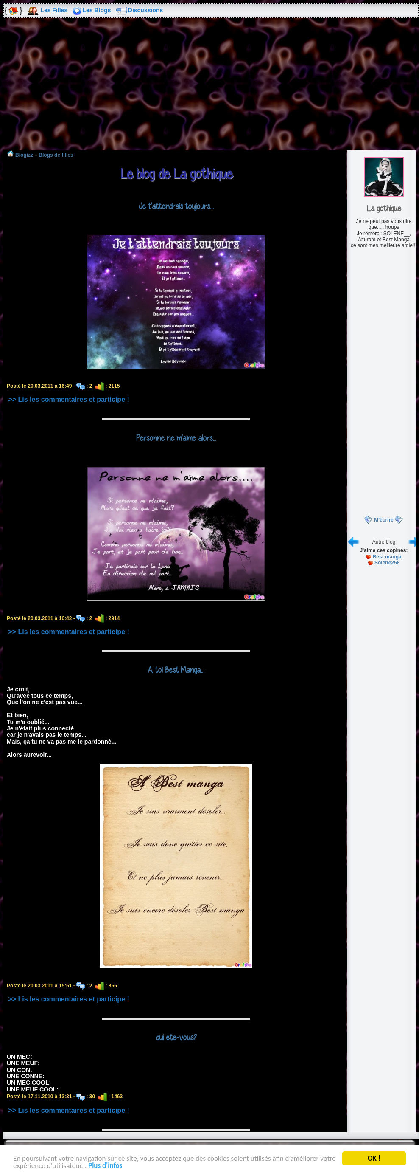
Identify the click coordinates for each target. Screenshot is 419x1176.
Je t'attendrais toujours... (176, 206)
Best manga (387, 557)
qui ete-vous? (176, 1037)
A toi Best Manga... (176, 669)
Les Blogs (97, 10)
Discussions (145, 10)
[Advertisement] (209, 90)
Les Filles (53, 10)
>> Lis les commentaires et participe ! (68, 399)
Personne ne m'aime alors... (176, 438)
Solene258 (386, 563)
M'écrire (383, 520)
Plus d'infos (105, 1166)
